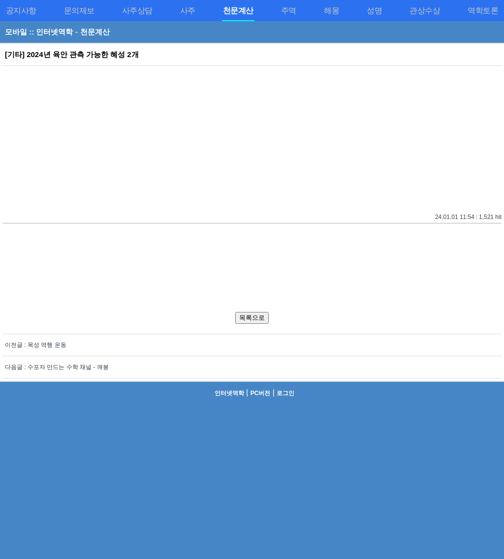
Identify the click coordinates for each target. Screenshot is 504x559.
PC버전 (261, 393)
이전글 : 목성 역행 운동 (35, 345)
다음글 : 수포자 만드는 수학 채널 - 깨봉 (57, 367)
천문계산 (95, 32)
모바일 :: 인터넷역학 (39, 32)
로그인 (285, 393)
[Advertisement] (252, 137)
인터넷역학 (229, 393)
